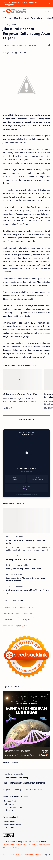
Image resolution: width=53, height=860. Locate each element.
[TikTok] (25, 789)
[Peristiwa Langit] (37, 18)
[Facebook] (41, 789)
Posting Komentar (26, 419)
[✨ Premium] (7, 18)
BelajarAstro (8, 828)
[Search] (49, 11)
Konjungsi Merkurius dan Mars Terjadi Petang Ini (27, 591)
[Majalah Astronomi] (21, 18)
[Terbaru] (10, 607)
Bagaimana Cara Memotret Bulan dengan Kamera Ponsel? (25, 579)
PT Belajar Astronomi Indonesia (29, 854)
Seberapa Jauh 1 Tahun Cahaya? (21, 559)
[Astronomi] (20, 556)
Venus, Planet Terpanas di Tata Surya (23, 568)
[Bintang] (27, 619)
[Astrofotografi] (21, 574)
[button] (45, 11)
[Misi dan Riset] (12, 613)
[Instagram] (6, 789)
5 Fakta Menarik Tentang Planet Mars (20, 394)
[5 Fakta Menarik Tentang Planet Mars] (22, 379)
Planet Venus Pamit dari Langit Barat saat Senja (26, 541)
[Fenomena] (19, 537)
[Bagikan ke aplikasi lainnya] (24, 52)
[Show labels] (15, 625)
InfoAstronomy (9, 821)
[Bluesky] (18, 789)
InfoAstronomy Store (12, 824)
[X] (12, 789)
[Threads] (33, 789)
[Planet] (27, 565)
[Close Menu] (49, 3)
